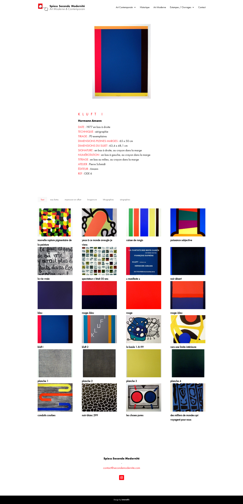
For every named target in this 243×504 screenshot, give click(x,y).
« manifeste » (133, 278)
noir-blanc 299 (90, 415)
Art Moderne (159, 7)
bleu (39, 313)
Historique (145, 7)
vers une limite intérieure (183, 347)
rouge (129, 313)
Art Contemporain (124, 7)
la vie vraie (43, 278)
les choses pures (134, 415)
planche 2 (87, 381)
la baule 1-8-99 (134, 347)
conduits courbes (46, 415)
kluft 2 (85, 347)
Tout (42, 199)
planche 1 (42, 381)
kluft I (40, 347)
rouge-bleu (88, 313)
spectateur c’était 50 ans (95, 278)
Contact (202, 7)
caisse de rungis (134, 240)
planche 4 (175, 381)
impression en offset (73, 199)
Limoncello (125, 499)
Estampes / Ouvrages (180, 7)
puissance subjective (181, 240)
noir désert (175, 278)
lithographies (108, 199)
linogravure (92, 199)
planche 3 (131, 381)
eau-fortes (54, 199)
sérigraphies (125, 199)
